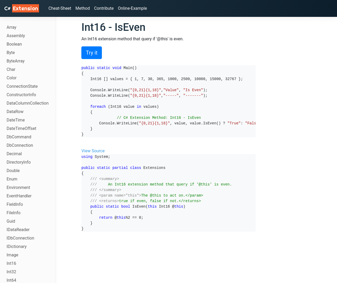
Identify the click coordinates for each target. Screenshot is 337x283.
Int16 (11, 263)
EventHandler (19, 195)
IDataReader (18, 229)
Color (12, 77)
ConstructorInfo (21, 94)
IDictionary (17, 246)
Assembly (16, 35)
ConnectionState (22, 86)
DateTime (16, 120)
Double (13, 170)
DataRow (15, 111)
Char (11, 69)
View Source (93, 150)
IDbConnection (20, 238)
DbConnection (20, 145)
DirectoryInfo (19, 162)
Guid (11, 221)
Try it (91, 53)
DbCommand (19, 136)
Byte (11, 52)
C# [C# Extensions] (21, 8)
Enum (12, 179)
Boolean (14, 44)
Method (83, 8)
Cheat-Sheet (59, 8)
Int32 (11, 271)
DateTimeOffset (21, 128)
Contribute (103, 8)
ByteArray (15, 61)
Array (11, 27)
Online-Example (132, 8)
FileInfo (14, 212)
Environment (18, 187)
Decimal (14, 153)
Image (12, 254)
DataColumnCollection (28, 103)
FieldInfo (15, 204)
